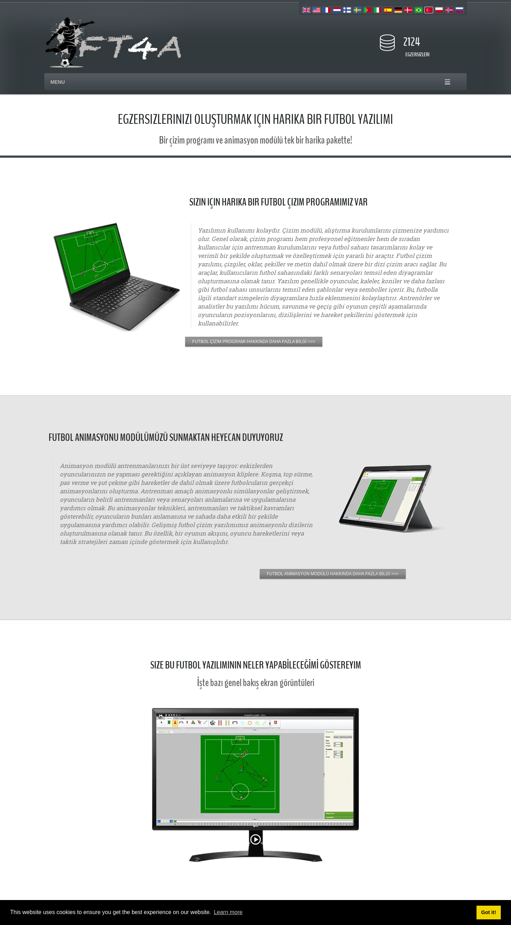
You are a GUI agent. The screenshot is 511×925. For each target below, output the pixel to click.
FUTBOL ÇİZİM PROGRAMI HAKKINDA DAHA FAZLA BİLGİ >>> (253, 341)
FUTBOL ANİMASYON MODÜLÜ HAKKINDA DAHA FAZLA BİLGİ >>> (333, 573)
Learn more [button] (228, 912)
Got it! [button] (488, 912)
